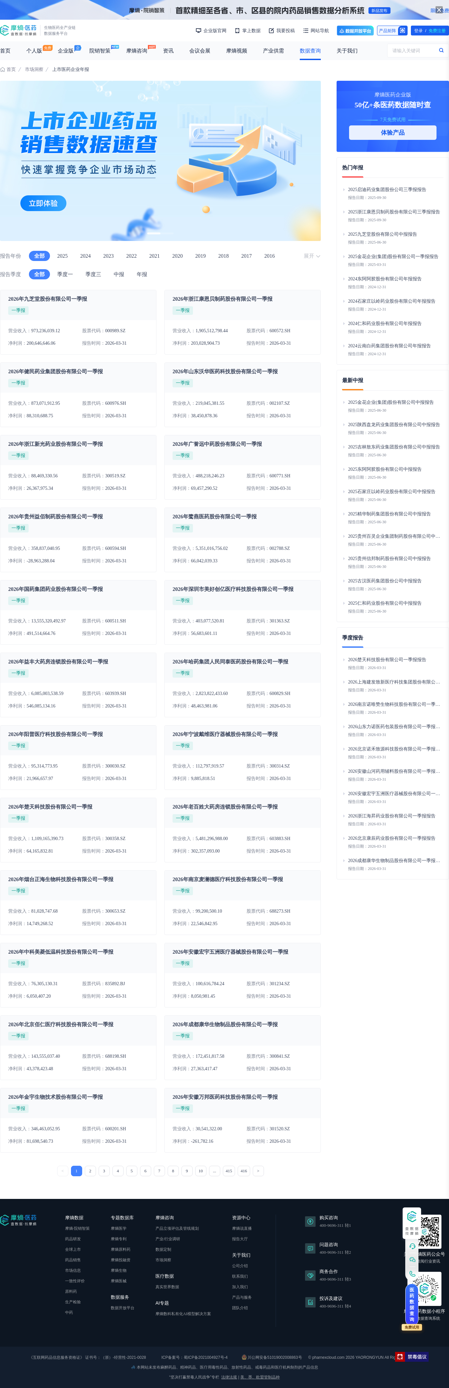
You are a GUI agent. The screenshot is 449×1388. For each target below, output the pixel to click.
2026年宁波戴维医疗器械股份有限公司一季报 (225, 734)
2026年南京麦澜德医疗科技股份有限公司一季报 (228, 879)
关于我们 (347, 51)
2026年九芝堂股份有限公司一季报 (47, 299)
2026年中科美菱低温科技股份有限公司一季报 (60, 952)
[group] (160, 161)
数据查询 (310, 51)
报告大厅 (240, 1239)
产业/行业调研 (167, 1239)
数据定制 (163, 1249)
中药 (69, 1312)
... (214, 1170)
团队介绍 (240, 1308)
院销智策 (99, 51)
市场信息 (73, 1270)
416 (244, 1170)
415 (229, 1170)
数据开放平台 (355, 30)
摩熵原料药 (120, 1249)
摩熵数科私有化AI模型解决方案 (183, 1314)
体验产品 (393, 132)
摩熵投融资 (120, 1260)
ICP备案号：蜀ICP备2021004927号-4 (194, 1357)
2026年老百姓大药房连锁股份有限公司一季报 (225, 807)
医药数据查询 (412, 1304)
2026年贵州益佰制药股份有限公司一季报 (55, 516)
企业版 (66, 51)
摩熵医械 (119, 1281)
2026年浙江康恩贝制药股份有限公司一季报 (222, 299)
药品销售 (73, 1260)
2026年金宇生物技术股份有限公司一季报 (55, 1097)
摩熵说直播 (242, 1228)
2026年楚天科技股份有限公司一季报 (50, 807)
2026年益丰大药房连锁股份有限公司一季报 (58, 661)
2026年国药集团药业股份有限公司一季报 (55, 589)
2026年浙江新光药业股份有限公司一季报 (55, 444)
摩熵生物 (119, 1270)
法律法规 (229, 1377)
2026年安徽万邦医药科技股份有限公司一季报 (225, 1097)
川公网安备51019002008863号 (272, 1357)
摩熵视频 (236, 51)
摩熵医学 (119, 1228)
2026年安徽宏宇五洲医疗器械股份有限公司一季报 (230, 952)
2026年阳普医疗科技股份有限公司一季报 (55, 734)
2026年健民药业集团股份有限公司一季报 (55, 371)
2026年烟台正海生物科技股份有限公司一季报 (60, 879)
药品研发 (73, 1239)
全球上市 (73, 1249)
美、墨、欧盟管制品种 (260, 1377)
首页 (5, 51)
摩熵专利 (119, 1239)
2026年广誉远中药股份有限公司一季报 (217, 444)
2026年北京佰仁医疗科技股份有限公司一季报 (60, 1024)
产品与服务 (242, 1297)
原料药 (71, 1291)
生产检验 (73, 1302)
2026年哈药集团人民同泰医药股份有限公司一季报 (230, 661)
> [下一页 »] (258, 1170)
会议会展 (199, 51)
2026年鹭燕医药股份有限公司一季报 (215, 516)
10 (201, 1170)
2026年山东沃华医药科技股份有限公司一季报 (225, 371)
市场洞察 (34, 69)
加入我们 (240, 1287)
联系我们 (240, 1276)
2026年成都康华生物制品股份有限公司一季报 (225, 1024)
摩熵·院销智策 (77, 1228)
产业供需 (273, 51)
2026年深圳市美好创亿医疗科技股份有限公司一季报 (233, 589)
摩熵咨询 (136, 51)
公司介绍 (240, 1266)
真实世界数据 (167, 1287)
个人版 (34, 51)
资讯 (168, 51)
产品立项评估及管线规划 (177, 1228)
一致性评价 (75, 1281)
